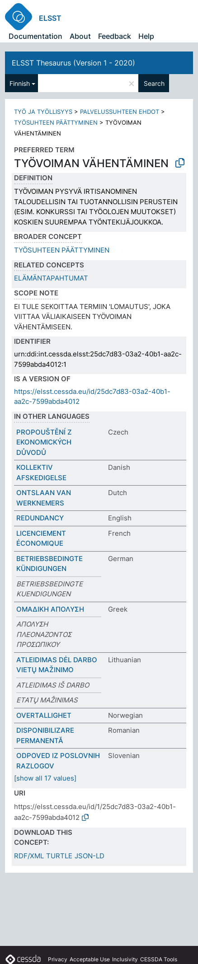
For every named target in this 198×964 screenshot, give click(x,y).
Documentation (35, 36)
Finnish (19, 83)
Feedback (114, 36)
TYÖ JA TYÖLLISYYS (43, 111)
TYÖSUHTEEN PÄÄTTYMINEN (56, 122)
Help (146, 36)
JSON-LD (89, 856)
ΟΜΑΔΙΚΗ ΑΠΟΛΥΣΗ (50, 609)
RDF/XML (29, 856)
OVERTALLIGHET (43, 715)
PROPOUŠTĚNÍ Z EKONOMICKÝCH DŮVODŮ (44, 442)
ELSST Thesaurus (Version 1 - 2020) (73, 62)
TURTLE (59, 856)
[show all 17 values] (45, 778)
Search (154, 83)
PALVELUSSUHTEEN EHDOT (119, 111)
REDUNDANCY (40, 518)
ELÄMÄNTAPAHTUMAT (51, 278)
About (80, 36)
